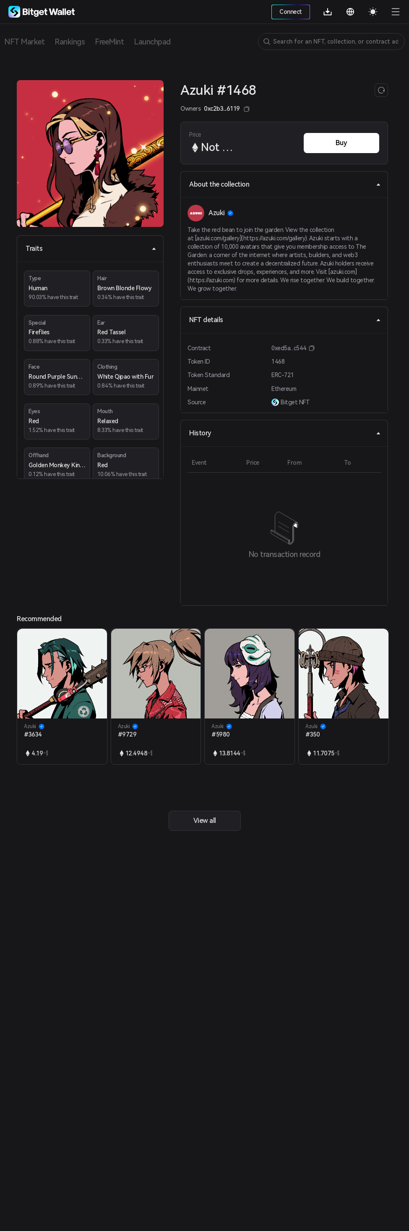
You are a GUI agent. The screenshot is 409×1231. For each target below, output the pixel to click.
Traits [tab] (91, 248)
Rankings (70, 41)
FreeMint (109, 41)
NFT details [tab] (285, 320)
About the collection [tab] (285, 184)
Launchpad (152, 41)
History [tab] (285, 433)
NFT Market (24, 41)
